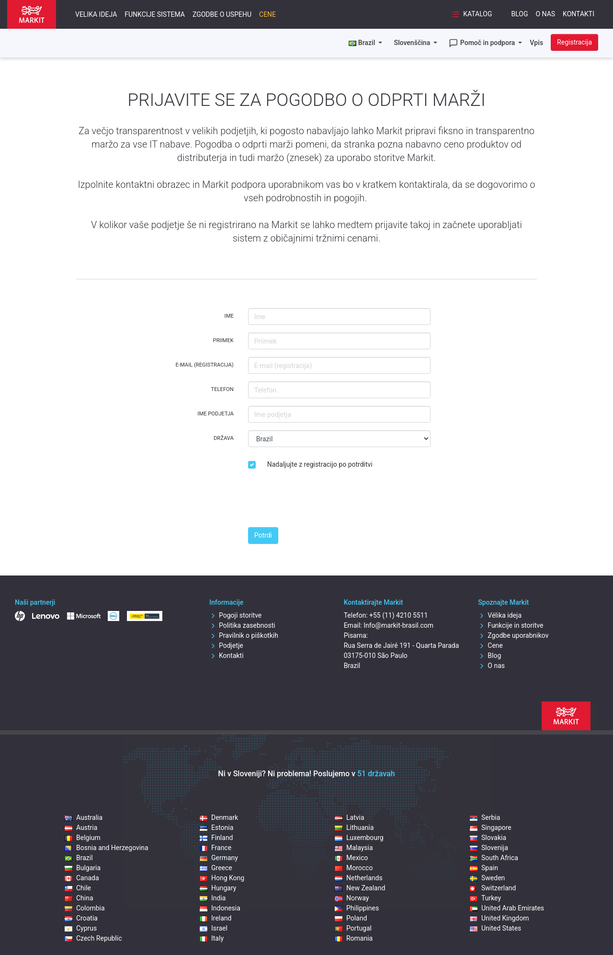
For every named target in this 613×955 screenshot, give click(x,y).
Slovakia (488, 837)
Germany (219, 858)
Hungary (218, 888)
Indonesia (220, 908)
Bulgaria (83, 868)
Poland (351, 918)
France (215, 847)
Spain (484, 868)
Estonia (216, 827)
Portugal (353, 928)
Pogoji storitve (235, 615)
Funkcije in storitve (510, 625)
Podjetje (226, 645)
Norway (352, 898)
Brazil (79, 858)
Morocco (354, 868)
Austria (81, 827)
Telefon (222, 389)
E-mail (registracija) (205, 365)
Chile (78, 888)
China (79, 898)
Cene (267, 14)
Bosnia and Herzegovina (106, 847)
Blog (519, 14)
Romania (354, 938)
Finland (216, 837)
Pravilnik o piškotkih (243, 635)
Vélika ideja (500, 615)
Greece (216, 868)
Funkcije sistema (155, 14)
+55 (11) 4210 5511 (398, 615)
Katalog (471, 14)
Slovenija (489, 847)
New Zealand (360, 888)
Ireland (216, 918)
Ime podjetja (215, 414)
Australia (83, 817)
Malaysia (354, 847)
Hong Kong (222, 878)
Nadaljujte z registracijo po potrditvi (320, 464)
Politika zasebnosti (242, 625)
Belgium (83, 837)
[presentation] (321, 500)
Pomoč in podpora (483, 43)
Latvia (349, 817)
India (213, 898)
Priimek (223, 340)
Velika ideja (96, 14)
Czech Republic (93, 938)
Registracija (574, 42)
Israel (213, 928)
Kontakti (578, 14)
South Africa (494, 858)
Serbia (485, 817)
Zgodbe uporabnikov (513, 635)
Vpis (536, 42)
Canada (82, 878)
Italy (212, 938)
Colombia (85, 908)
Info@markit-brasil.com (398, 625)
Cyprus (81, 928)
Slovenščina (412, 42)
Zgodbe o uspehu (222, 14)
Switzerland (493, 888)
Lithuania (354, 827)
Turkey (485, 898)
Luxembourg (359, 837)
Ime (229, 316)
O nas (545, 14)
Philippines (357, 908)
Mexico (351, 858)
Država (224, 438)
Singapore (490, 827)
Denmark (219, 817)
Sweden (487, 878)
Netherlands (359, 878)
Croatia (81, 918)
